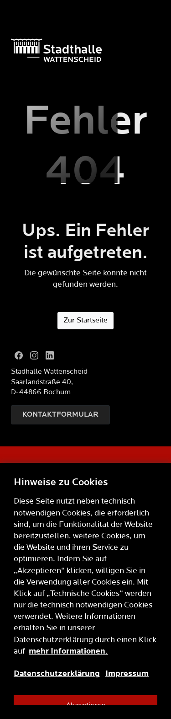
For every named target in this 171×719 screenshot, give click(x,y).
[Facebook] (19, 355)
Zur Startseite (85, 320)
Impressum (127, 673)
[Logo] (85, 50)
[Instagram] (34, 355)
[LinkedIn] (50, 355)
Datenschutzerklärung (57, 673)
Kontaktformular (60, 414)
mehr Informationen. (68, 651)
